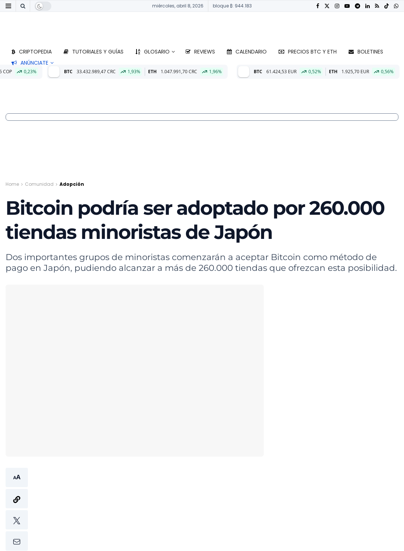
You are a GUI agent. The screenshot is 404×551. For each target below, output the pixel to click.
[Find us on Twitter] (327, 6)
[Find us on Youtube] (347, 6)
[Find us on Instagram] (337, 6)
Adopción (72, 184)
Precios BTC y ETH (308, 51)
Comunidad (39, 184)
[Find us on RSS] (377, 6)
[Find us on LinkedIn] (367, 6)
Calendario (247, 51)
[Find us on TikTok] (386, 6)
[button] (17, 509)
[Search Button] (22, 6)
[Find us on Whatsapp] (396, 6)
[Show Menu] (8, 6)
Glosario (152, 51)
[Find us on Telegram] (357, 6)
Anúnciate (30, 63)
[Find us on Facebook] (317, 6)
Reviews (200, 51)
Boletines (366, 51)
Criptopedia (32, 51)
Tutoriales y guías (94, 51)
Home (12, 184)
